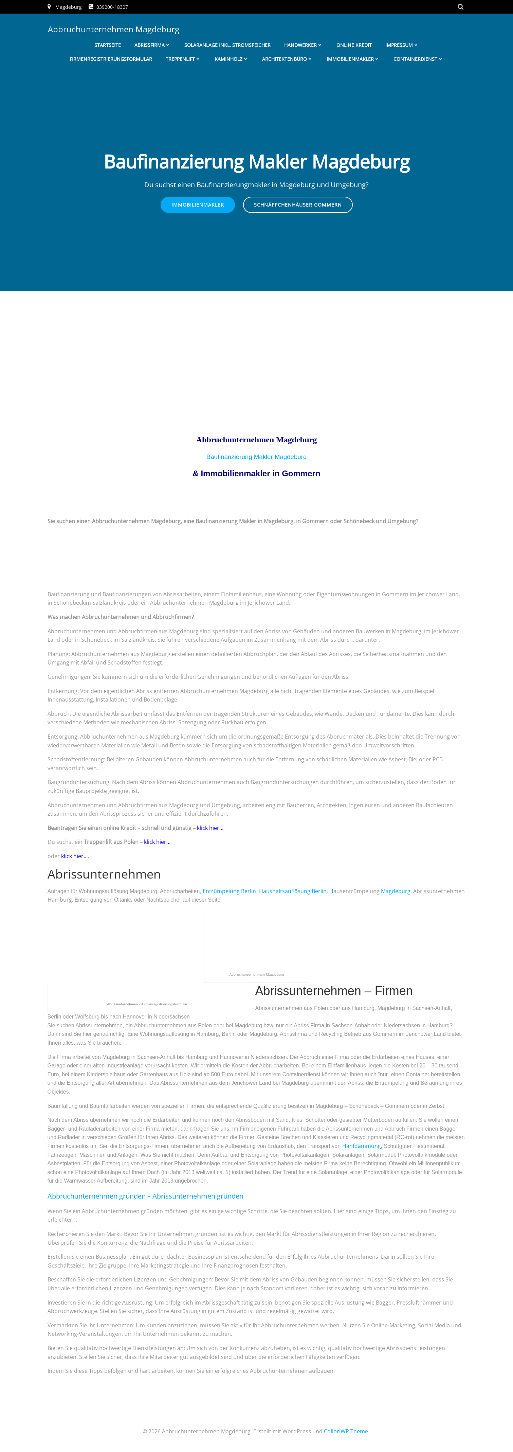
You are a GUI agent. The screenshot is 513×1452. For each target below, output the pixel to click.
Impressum (402, 44)
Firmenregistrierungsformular (111, 58)
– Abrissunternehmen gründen (145, 1196)
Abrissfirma (152, 44)
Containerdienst (418, 58)
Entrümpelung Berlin (229, 891)
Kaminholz (232, 58)
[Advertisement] (256, 342)
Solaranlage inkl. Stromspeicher (227, 44)
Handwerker (303, 44)
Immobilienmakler (353, 58)
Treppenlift (183, 58)
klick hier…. (74, 856)
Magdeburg (395, 891)
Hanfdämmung (361, 1146)
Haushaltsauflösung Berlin (293, 891)
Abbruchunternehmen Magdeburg (113, 28)
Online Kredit (354, 44)
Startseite (107, 44)
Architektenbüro (287, 58)
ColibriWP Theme (346, 1431)
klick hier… (211, 828)
